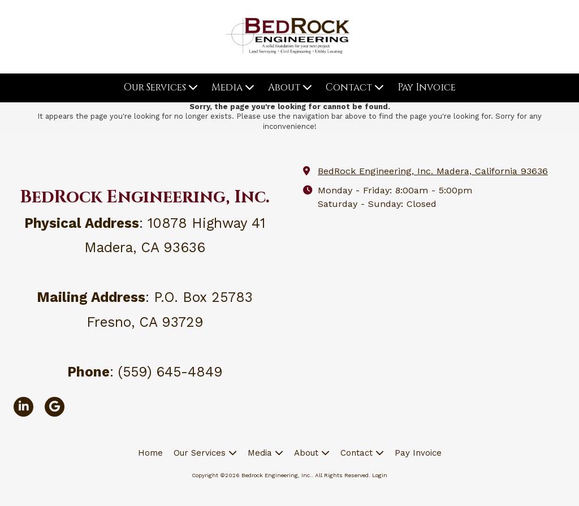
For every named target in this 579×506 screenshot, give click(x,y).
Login (379, 475)
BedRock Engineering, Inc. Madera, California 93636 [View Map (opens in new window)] (433, 171)
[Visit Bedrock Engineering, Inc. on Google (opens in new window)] (54, 407)
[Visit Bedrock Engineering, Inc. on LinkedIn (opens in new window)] (23, 407)
